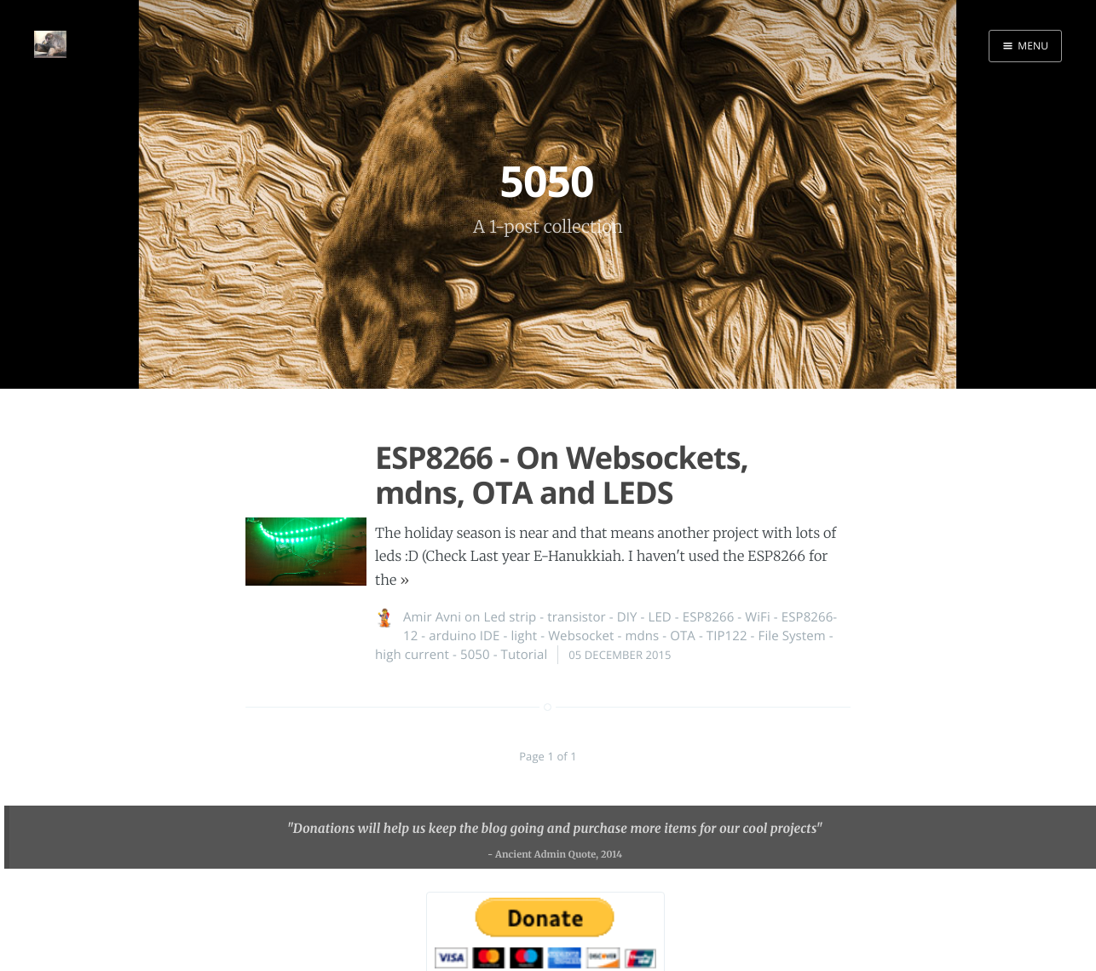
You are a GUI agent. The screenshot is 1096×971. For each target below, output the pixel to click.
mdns (642, 635)
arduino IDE (464, 635)
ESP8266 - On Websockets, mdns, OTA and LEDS (561, 474)
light (524, 635)
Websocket (581, 635)
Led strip (509, 617)
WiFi (757, 617)
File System (792, 635)
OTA (682, 635)
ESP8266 (709, 617)
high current (412, 654)
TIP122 (727, 635)
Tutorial (524, 654)
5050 (475, 654)
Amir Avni (432, 617)
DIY (627, 617)
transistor (576, 617)
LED (659, 617)
